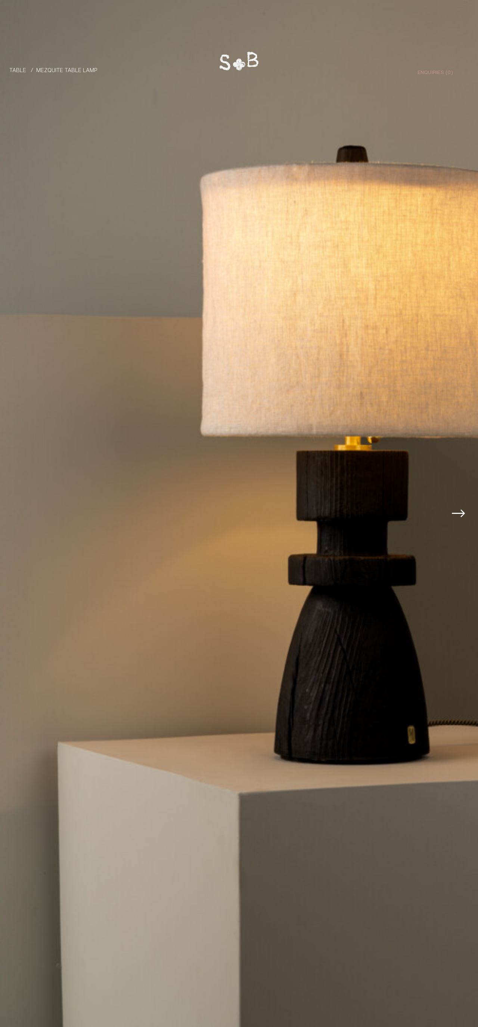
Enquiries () (435, 72)
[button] (463, 513)
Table (17, 69)
